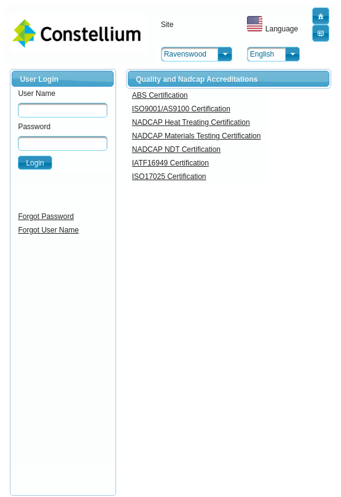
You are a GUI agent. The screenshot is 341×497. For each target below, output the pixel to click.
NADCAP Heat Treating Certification (191, 122)
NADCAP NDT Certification (176, 149)
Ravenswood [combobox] (185, 54)
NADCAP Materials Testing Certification (196, 136)
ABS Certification (160, 95)
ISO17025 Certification (169, 176)
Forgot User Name (48, 230)
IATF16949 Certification (170, 163)
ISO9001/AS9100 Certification (181, 109)
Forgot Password (46, 216)
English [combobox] (262, 54)
